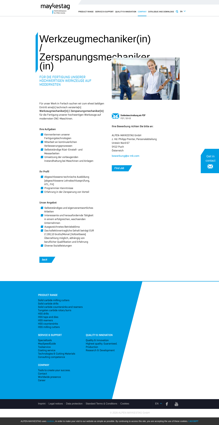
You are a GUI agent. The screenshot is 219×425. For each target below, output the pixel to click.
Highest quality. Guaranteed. (101, 343)
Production (92, 346)
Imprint (41, 403)
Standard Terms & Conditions (101, 403)
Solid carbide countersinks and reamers (60, 306)
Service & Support (104, 11)
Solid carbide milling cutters (53, 300)
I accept (193, 421)
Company (142, 11)
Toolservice (44, 346)
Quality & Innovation (125, 11)
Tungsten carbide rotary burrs (54, 310)
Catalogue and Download (161, 11)
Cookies (124, 403)
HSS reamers (45, 320)
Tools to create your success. (54, 370)
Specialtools (45, 340)
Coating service (46, 350)
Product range (86, 11)
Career (41, 380)
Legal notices (56, 403)
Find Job (121, 168)
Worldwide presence (49, 376)
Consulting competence (51, 357)
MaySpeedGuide (47, 343)
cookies (50, 421)
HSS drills (43, 313)
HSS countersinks (48, 323)
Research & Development (100, 350)
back (47, 260)
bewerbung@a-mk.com (125, 155)
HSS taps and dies (48, 316)
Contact (42, 373)
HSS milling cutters (49, 327)
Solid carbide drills (48, 303)
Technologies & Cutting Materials (56, 353)
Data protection (74, 403)
